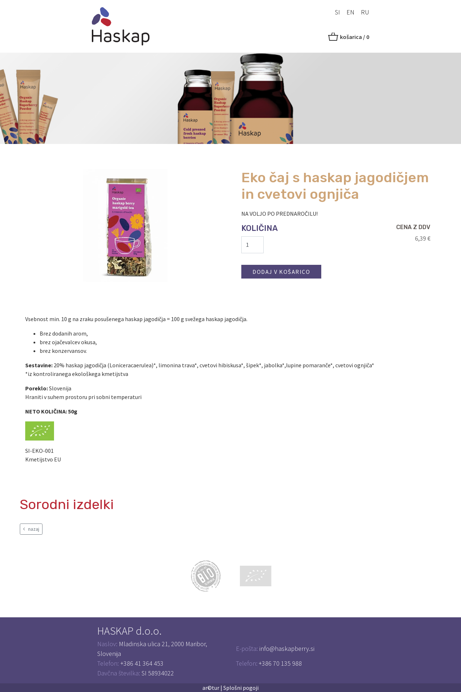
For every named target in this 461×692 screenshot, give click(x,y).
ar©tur (210, 687)
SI (337, 12)
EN (350, 12)
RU (365, 12)
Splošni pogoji (241, 687)
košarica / (354, 36)
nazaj (31, 529)
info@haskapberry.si (286, 648)
